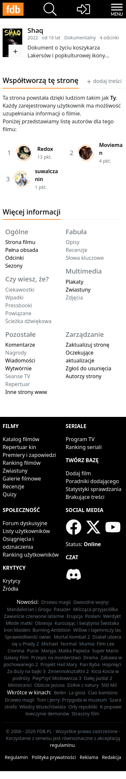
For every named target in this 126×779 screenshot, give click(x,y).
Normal (69, 644)
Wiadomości (20, 360)
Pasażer (62, 609)
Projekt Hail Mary (58, 664)
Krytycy (11, 580)
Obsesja (43, 623)
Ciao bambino (102, 692)
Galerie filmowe (22, 478)
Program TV (80, 439)
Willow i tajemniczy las (97, 630)
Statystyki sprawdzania (94, 489)
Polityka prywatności (54, 757)
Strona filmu (20, 242)
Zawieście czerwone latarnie (34, 616)
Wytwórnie (18, 368)
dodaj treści (103, 81)
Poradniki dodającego (92, 481)
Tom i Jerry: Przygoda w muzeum (72, 700)
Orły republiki (83, 707)
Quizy (9, 494)
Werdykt (112, 616)
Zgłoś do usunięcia (89, 368)
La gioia (77, 692)
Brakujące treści (85, 497)
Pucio (33, 650)
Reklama (89, 757)
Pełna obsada (21, 250)
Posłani (92, 616)
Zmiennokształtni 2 (68, 671)
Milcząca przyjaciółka (95, 609)
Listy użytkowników (26, 531)
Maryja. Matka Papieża (65, 650)
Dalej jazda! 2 (98, 678)
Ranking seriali (84, 447)
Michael (49, 644)
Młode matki (19, 623)
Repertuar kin (19, 447)
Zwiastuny (78, 289)
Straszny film (85, 713)
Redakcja (111, 757)
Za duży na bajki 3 (26, 671)
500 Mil (109, 685)
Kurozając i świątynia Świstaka (87, 623)
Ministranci (20, 685)
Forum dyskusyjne (25, 523)
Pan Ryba (90, 664)
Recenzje (13, 486)
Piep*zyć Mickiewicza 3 (56, 678)
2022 (32, 37)
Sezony (14, 265)
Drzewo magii (56, 602)
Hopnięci (111, 664)
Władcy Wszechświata (42, 707)
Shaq (35, 30)
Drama (90, 657)
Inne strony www (26, 392)
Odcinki (14, 257)
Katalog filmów (21, 439)
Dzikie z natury (83, 685)
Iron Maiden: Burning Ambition (37, 630)
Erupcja (74, 616)
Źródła (10, 588)
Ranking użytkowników (31, 554)
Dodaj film (78, 473)
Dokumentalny (80, 37)
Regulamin (16, 757)
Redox (45, 149)
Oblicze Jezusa (49, 685)
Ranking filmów (22, 462)
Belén (60, 692)
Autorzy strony (83, 376)
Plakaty (74, 281)
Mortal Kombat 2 (72, 637)
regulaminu (62, 745)
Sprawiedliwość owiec (28, 637)
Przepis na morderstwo (56, 657)
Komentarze (20, 344)
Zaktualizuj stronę (88, 344)
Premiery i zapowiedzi (29, 455)
